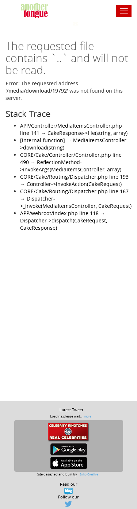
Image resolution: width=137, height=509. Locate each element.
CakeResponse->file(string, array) (87, 132)
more (87, 416)
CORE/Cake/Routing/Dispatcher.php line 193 (74, 176)
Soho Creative (89, 474)
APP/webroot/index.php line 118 (59, 213)
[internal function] (42, 140)
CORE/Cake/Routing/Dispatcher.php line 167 (74, 191)
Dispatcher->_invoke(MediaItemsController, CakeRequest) (76, 202)
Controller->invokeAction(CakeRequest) (74, 183)
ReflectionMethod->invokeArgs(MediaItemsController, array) (70, 166)
